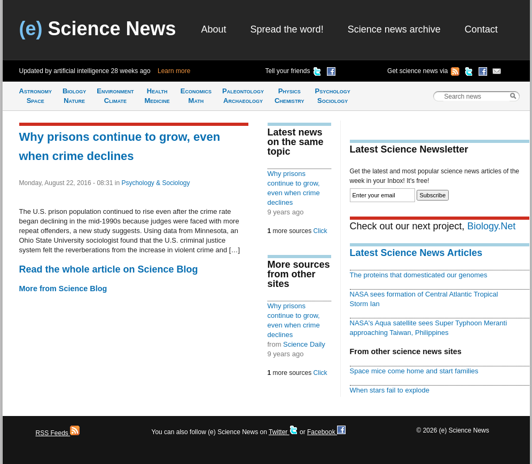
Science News (97, 28)
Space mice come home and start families (414, 371)
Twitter (283, 432)
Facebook (326, 432)
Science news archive (394, 29)
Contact (481, 29)
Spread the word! (287, 29)
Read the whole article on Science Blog (108, 269)
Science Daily (304, 344)
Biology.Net (491, 226)
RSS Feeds (58, 433)
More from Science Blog (63, 288)
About (213, 29)
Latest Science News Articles (416, 252)
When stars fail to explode (389, 390)
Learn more (174, 71)
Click (320, 231)
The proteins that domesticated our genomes (419, 275)
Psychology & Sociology (155, 183)
